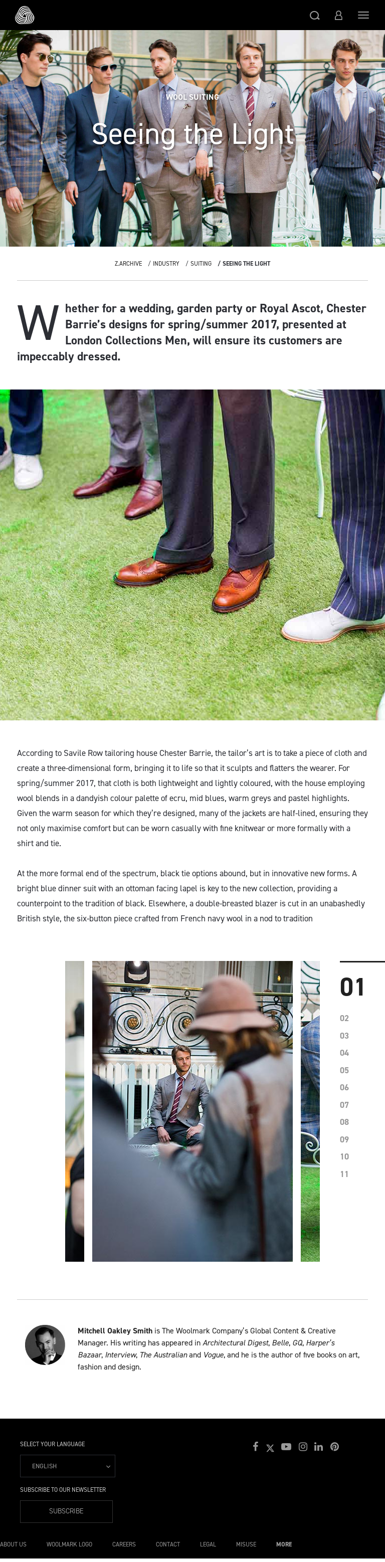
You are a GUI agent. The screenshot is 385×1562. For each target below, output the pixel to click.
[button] (315, 15)
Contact (168, 1544)
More (284, 1544)
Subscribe (66, 1511)
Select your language (52, 1444)
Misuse (246, 1544)
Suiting (201, 264)
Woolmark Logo (69, 1544)
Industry (166, 264)
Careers (124, 1544)
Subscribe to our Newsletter (63, 1490)
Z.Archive (128, 264)
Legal (208, 1544)
